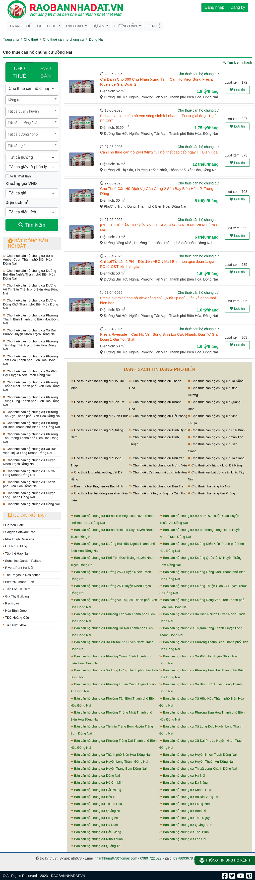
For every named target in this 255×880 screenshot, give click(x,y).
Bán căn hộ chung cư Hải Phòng (95, 790)
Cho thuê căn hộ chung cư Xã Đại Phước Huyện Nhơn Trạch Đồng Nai (29, 332)
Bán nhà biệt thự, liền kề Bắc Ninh (96, 486)
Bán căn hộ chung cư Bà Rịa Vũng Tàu (189, 797)
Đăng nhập (214, 7)
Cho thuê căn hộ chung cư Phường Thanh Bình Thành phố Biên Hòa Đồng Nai (31, 319)
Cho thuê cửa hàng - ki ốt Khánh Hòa (158, 472)
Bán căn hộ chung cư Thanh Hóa (96, 804)
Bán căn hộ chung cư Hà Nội (182, 775)
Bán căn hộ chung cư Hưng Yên (184, 804)
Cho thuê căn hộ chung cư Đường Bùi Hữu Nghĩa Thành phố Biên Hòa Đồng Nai (29, 274)
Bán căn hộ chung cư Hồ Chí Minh (97, 782)
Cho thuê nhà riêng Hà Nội (209, 486)
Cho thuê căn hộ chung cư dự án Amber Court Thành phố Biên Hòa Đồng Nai (29, 259)
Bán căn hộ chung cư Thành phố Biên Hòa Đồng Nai (110, 754)
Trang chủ (20, 26)
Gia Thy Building (16, 596)
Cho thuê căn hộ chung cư (63, 39)
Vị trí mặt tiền (18, 176)
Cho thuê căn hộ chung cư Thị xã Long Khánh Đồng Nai (29, 473)
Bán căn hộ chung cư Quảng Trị (95, 846)
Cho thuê (47, 26)
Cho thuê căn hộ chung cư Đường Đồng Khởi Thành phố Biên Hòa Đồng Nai (30, 304)
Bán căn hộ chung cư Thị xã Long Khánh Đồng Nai (198, 768)
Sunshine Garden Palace (22, 561)
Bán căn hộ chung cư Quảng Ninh (96, 811)
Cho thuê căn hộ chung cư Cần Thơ (215, 437)
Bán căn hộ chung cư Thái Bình (184, 832)
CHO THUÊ (19, 72)
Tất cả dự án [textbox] (17, 146)
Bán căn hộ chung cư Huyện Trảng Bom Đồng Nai (108, 768)
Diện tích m (17, 202)
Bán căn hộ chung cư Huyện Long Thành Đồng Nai (109, 761)
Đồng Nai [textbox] (15, 100)
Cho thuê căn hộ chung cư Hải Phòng (158, 416)
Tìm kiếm (31, 225)
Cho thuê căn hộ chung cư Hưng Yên (158, 465)
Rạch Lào (11, 603)
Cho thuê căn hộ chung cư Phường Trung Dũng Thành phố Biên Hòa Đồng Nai (31, 401)
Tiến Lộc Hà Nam (16, 589)
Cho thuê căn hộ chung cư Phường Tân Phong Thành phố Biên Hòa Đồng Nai (30, 438)
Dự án (98, 26)
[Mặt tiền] (7, 176)
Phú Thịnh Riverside (18, 539)
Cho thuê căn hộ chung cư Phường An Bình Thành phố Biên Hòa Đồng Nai (31, 425)
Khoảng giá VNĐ (21, 183)
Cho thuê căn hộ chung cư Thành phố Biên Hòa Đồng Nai (29, 484)
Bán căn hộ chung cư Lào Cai (182, 839)
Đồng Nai (96, 39)
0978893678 (183, 858)
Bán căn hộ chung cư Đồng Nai (95, 775)
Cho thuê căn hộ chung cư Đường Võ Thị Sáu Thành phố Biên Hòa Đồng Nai (31, 289)
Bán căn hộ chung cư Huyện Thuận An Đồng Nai (196, 761)
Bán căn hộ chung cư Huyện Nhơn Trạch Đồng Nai (198, 754)
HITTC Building (15, 546)
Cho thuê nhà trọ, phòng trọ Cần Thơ (157, 493)
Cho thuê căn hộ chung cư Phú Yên (157, 458)
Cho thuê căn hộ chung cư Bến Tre (97, 402)
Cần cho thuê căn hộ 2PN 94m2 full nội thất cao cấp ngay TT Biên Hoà (159, 152)
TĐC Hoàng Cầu (16, 617)
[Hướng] (31, 157)
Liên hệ (153, 26)
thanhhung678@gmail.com (116, 858)
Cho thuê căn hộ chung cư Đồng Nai (31, 504)
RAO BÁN (45, 72)
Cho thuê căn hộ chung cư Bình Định (158, 430)
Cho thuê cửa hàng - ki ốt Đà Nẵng (215, 465)
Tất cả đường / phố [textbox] (23, 134)
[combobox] (31, 100)
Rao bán (75, 26)
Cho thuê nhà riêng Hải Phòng (211, 493)
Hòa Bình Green (16, 610)
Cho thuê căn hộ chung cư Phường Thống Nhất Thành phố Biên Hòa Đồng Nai (31, 386)
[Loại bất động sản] (31, 88)
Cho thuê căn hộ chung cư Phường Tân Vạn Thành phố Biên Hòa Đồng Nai (32, 414)
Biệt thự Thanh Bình (18, 582)
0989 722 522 (151, 858)
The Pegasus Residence (21, 575)
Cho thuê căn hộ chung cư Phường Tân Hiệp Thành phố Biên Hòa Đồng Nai (30, 345)
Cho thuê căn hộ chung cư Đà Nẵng (216, 381)
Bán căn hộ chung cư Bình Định (184, 811)
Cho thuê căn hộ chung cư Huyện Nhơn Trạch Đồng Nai (29, 462)
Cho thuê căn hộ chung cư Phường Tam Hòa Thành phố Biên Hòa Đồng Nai (30, 360)
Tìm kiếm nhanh (237, 62)
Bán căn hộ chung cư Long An (94, 818)
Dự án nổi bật (27, 515)
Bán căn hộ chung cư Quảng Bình (185, 825)
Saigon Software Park (19, 532)
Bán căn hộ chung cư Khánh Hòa (185, 790)
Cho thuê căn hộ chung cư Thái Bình (216, 430)
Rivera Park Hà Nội (18, 568)
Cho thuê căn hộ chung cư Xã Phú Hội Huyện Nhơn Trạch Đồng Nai (30, 373)
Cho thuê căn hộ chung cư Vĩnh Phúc (99, 416)
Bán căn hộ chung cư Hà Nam (94, 825)
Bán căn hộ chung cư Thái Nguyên (186, 818)
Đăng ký (237, 7)
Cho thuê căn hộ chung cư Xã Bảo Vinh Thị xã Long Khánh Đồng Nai (30, 451)
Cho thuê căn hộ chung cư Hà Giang (216, 458)
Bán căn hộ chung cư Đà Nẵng (183, 782)
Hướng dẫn (126, 26)
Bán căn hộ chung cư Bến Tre (93, 797)
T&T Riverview (14, 625)
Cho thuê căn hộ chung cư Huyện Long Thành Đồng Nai (29, 495)
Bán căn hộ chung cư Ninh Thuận (96, 839)
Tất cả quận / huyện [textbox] (23, 111)
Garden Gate (13, 525)
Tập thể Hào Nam (17, 553)
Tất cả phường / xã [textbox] (22, 123)
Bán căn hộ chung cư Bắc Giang (95, 832)
